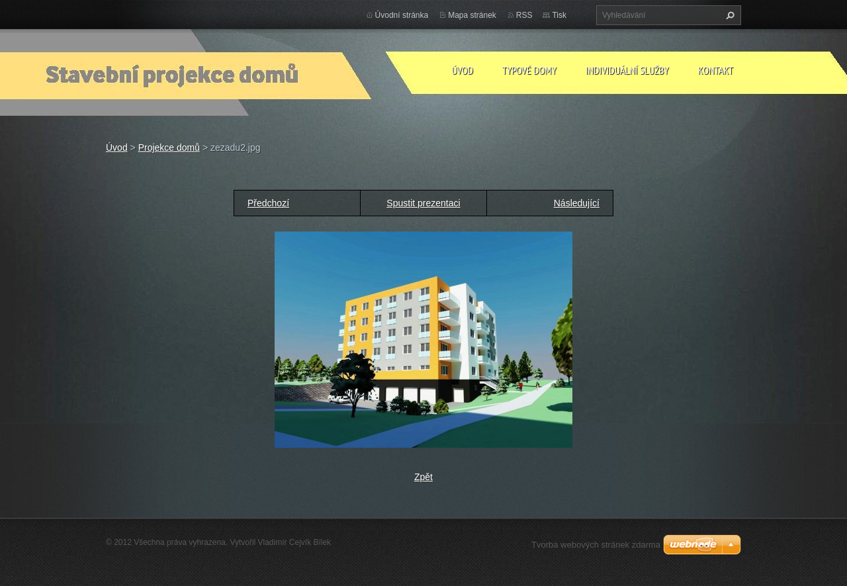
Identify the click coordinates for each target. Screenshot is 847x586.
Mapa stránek (472, 15)
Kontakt (715, 70)
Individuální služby (627, 70)
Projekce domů (169, 147)
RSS (524, 15)
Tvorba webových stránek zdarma (595, 545)
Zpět (423, 477)
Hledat (728, 15)
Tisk (559, 15)
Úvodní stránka (402, 15)
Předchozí (268, 203)
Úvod (462, 70)
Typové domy (529, 70)
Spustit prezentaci (423, 203)
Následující (577, 203)
